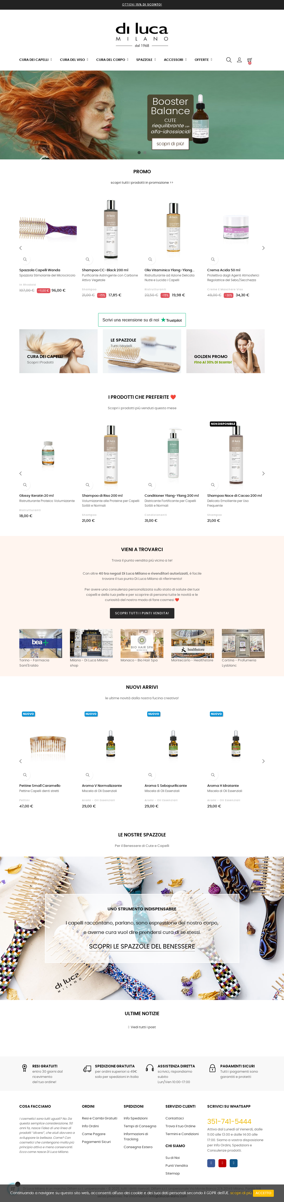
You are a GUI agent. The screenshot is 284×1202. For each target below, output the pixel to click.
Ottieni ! (142, 4)
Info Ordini (90, 1126)
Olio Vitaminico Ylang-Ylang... (169, 270)
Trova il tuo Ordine (180, 1126)
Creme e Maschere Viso (225, 289)
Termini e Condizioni (182, 1134)
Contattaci (174, 1118)
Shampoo (89, 289)
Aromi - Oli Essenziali (98, 800)
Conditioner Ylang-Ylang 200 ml (172, 496)
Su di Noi (172, 1158)
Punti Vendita (176, 1166)
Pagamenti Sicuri (96, 1142)
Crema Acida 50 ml (223, 270)
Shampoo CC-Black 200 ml (105, 270)
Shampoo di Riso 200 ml (102, 496)
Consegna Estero (138, 1147)
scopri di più (241, 1193)
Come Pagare (93, 1134)
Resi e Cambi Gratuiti (99, 1118)
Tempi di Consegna (140, 1126)
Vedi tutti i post (142, 1027)
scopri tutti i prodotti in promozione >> (142, 182)
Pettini (24, 800)
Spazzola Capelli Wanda (39, 270)
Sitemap (172, 1173)
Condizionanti (156, 515)
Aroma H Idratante (223, 786)
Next (259, 649)
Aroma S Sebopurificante (166, 786)
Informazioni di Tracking (136, 1136)
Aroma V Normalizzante (102, 786)
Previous (24, 649)
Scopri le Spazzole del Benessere (142, 947)
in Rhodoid (27, 285)
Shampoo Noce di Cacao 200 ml (234, 496)
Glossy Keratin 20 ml (36, 496)
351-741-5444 (229, 1121)
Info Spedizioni (135, 1118)
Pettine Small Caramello (39, 786)
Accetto (263, 1193)
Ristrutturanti (155, 289)
